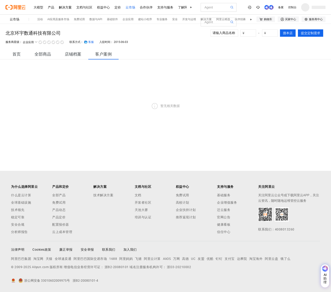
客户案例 (103, 54)
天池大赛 (141, 210)
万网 (176, 259)
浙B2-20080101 (117, 267)
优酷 (210, 259)
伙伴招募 (240, 19)
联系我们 (108, 249)
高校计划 (182, 202)
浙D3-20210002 (179, 267)
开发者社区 (143, 202)
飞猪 (138, 259)
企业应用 (128, 19)
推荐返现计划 (186, 217)
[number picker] (250, 33)
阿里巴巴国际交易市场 (90, 259)
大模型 (38, 7)
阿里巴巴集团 (21, 259)
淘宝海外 (256, 259)
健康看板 (223, 224)
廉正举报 (66, 249)
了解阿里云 (186, 7)
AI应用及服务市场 (58, 19)
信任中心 (223, 232)
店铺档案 (73, 54)
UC (193, 259)
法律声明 (17, 249)
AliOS (167, 259)
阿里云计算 (152, 259)
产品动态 (59, 210)
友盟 (201, 259)
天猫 (49, 259)
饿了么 (285, 259)
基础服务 (223, 195)
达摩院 (242, 259)
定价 (117, 7)
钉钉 (219, 259)
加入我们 (130, 249)
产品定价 (59, 217)
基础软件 (112, 19)
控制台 (292, 7)
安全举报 (87, 249)
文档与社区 (84, 7)
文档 (138, 195)
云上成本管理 (62, 232)
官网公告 (223, 217)
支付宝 (230, 259)
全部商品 (42, 54)
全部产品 (59, 195)
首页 (16, 54)
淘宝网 (38, 259)
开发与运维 (189, 19)
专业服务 (162, 19)
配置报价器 (60, 224)
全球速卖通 (63, 259)
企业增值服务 (227, 202)
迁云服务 (223, 210)
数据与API (95, 19)
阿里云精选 (223, 19)
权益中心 (103, 7)
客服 (89, 42)
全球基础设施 (21, 202)
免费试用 (79, 19)
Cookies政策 (41, 249)
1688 (113, 259)
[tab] (17, 54)
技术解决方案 (103, 195)
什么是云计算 (21, 195)
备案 (281, 7)
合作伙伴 (146, 7)
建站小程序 (145, 19)
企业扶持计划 (186, 210)
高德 (185, 259)
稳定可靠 (17, 217)
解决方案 (65, 7)
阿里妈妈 (126, 259)
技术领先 (17, 210)
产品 (51, 7)
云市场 (130, 7)
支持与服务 (165, 7)
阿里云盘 (271, 259)
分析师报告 (19, 232)
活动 (40, 19)
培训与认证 (143, 217)
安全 (175, 19)
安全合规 (17, 224)
